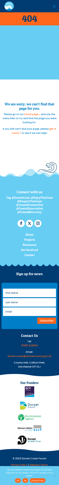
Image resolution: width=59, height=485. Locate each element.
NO (25, 480)
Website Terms (39, 465)
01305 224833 (29, 345)
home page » (32, 114)
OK (17, 480)
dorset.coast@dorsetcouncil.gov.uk (29, 356)
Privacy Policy (19, 465)
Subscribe (46, 320)
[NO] (55, 475)
